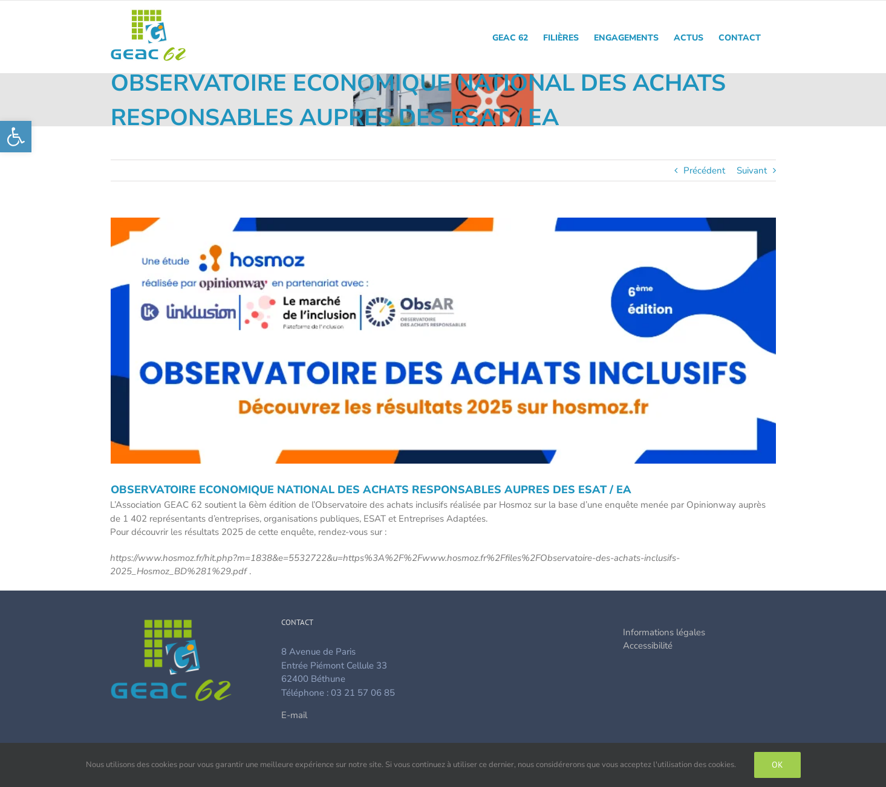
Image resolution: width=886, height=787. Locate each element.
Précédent (704, 170)
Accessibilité (648, 646)
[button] (15, 136)
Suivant (752, 170)
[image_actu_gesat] (443, 341)
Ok (777, 764)
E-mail (294, 715)
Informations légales (664, 632)
